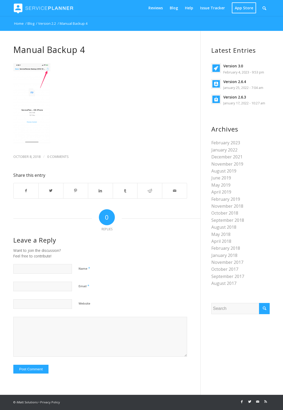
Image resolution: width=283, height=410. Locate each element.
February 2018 (225, 248)
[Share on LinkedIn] (100, 190)
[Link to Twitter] (250, 401)
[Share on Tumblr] (125, 190)
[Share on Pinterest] (75, 190)
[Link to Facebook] (242, 401)
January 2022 (224, 150)
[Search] (264, 8)
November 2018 (227, 206)
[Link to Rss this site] (266, 401)
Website (84, 303)
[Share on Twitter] (51, 190)
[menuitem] (155, 8)
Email (84, 286)
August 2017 (223, 283)
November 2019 (227, 164)
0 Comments (58, 156)
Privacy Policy (50, 402)
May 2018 (221, 234)
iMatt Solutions (27, 402)
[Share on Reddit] (150, 190)
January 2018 (224, 255)
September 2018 (227, 220)
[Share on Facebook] (26, 190)
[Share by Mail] (174, 190)
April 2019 (221, 192)
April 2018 (221, 241)
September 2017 (227, 276)
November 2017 (227, 262)
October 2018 (224, 213)
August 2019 (223, 171)
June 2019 (221, 178)
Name (84, 268)
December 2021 (226, 157)
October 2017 (224, 269)
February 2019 (225, 199)
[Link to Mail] (258, 401)
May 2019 (221, 185)
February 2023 (225, 143)
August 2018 (223, 227)
